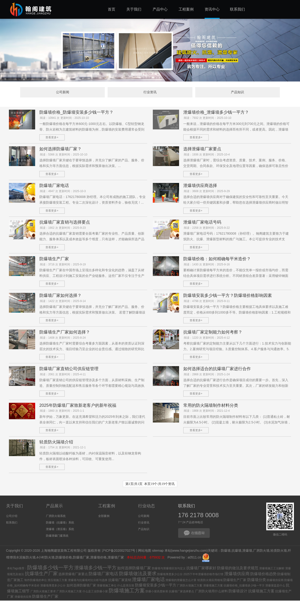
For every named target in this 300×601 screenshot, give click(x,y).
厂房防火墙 (261, 551)
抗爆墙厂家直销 (119, 580)
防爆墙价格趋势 (263, 574)
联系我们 (11, 523)
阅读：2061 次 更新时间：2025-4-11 (63, 374)
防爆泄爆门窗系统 (57, 536)
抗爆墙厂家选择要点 (181, 591)
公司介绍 (11, 516)
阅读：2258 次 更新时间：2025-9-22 (207, 228)
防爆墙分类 (256, 580)
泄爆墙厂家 (116, 558)
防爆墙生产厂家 (234, 580)
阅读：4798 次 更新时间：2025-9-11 (207, 301)
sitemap (158, 551)
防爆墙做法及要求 (138, 574)
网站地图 (144, 551)
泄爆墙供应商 (237, 574)
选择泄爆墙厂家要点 (73, 574)
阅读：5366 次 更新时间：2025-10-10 (63, 155)
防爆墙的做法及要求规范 (237, 568)
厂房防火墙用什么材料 (211, 591)
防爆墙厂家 (81, 558)
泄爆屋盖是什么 (275, 586)
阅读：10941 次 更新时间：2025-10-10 (64, 118)
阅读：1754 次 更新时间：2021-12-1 (63, 448)
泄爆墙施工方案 (213, 586)
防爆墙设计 (238, 591)
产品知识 (222, 92)
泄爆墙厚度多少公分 (53, 586)
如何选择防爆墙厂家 (134, 568)
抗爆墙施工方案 (261, 591)
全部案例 (103, 516)
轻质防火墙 (278, 551)
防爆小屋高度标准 (157, 591)
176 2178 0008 (198, 515)
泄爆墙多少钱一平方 (95, 568)
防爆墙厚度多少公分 (170, 574)
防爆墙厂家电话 (103, 574)
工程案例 (106, 506)
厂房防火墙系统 (56, 516)
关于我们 (14, 506)
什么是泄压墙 (125, 586)
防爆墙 (226, 551)
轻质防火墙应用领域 (210, 580)
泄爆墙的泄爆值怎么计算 (180, 580)
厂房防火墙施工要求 (43, 591)
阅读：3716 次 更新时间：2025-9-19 (63, 265)
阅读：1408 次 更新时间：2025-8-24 (63, 338)
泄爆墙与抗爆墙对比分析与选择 (87, 580)
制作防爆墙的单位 (35, 580)
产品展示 (54, 506)
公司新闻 (78, 92)
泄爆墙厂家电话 (148, 579)
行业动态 (146, 506)
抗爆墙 (236, 551)
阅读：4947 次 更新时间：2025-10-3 (63, 191)
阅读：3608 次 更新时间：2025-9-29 (207, 191)
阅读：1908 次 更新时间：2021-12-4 (207, 411)
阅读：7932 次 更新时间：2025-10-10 (207, 118)
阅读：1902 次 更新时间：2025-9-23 (63, 228)
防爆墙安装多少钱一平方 (155, 586)
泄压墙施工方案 (57, 580)
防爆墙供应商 (275, 580)
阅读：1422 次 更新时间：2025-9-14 (63, 301)
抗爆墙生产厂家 (41, 574)
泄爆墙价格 (98, 558)
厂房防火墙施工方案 (189, 586)
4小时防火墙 (45, 558)
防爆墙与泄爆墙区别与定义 (169, 568)
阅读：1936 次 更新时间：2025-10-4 (207, 155)
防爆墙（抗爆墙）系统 (60, 523)
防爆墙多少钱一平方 (50, 568)
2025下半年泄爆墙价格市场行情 (203, 574)
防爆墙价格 (64, 558)
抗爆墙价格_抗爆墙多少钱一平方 (244, 586)
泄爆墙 (247, 551)
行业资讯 (150, 92)
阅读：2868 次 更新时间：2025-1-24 (207, 374)
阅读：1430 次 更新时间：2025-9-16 (207, 265)
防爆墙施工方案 (127, 591)
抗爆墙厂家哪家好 (201, 568)
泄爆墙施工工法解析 (272, 568)
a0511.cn (194, 558)
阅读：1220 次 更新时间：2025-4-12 (207, 338)
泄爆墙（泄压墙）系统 (60, 529)
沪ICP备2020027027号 (118, 551)
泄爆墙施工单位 (106, 586)
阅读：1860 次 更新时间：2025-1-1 (62, 411)
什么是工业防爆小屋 (95, 591)
